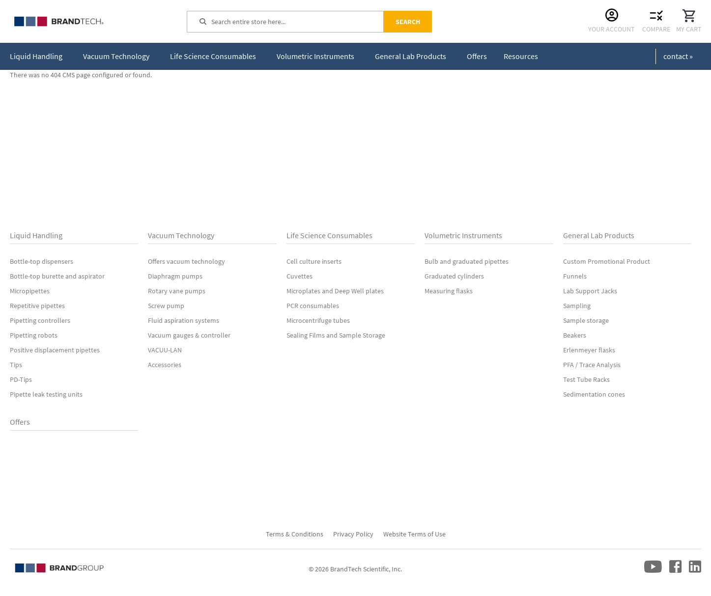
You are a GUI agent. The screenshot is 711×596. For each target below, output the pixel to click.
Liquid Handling (36, 235)
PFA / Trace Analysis (592, 364)
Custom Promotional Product (606, 261)
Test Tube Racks (586, 379)
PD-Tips (21, 379)
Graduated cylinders (454, 276)
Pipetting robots (33, 335)
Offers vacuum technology (186, 261)
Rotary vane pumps (176, 290)
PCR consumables (312, 305)
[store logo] (83, 21)
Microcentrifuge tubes (318, 320)
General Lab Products (598, 235)
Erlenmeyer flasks (589, 349)
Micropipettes (30, 290)
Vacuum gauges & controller (189, 335)
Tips (16, 364)
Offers (20, 422)
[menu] (276, 56)
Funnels (575, 276)
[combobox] (297, 21)
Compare (656, 29)
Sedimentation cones (594, 394)
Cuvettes (299, 276)
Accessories (164, 364)
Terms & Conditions (294, 534)
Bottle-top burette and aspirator (57, 276)
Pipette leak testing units (46, 394)
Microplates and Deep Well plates (335, 290)
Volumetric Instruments (463, 235)
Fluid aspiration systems (183, 320)
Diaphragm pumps (175, 276)
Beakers (574, 335)
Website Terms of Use (414, 534)
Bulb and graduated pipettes (467, 261)
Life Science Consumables (329, 235)
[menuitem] (38, 56)
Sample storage (586, 320)
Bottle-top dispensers (41, 261)
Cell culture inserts (313, 261)
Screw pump (166, 305)
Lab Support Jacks (590, 290)
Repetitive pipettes (37, 305)
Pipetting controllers (40, 320)
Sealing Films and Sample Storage (335, 335)
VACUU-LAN (165, 349)
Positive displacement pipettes (55, 349)
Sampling (577, 305)
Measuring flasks (449, 290)
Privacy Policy (353, 534)
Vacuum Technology (181, 235)
